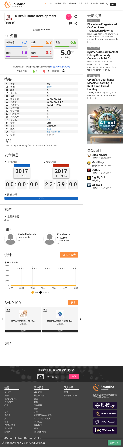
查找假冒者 (69, 254)
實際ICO (7, 395)
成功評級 (72, 3)
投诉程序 (38, 425)
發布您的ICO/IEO (71, 395)
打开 (49, 120)
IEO (51, 3)
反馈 (36, 399)
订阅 (74, 376)
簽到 (102, 3)
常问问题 (8, 428)
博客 (65, 3)
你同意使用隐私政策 (34, 442)
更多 (73, 302)
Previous (2, 319)
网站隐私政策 (40, 432)
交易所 (58, 3)
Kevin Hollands (27, 234)
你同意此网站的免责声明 (60, 67)
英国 (49, 129)
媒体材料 (38, 405)
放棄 (36, 428)
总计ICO (7, 392)
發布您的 (94, 3)
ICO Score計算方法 (42, 418)
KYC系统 (38, 422)
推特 (6, 220)
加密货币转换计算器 (43, 415)
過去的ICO (8, 402)
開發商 (7, 432)
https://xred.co (53, 132)
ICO (46, 3)
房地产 (50, 87)
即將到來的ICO (10, 399)
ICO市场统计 (9, 425)
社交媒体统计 (40, 395)
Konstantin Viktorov (63, 236)
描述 (6, 405)
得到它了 (114, 443)
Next (80, 319)
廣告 (86, 3)
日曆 (80, 3)
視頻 (36, 409)
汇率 (36, 412)
